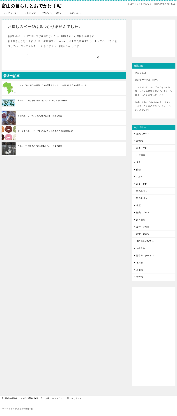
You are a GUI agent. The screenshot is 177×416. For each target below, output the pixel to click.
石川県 (139, 262)
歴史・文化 (141, 148)
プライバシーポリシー (52, 13)
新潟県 (139, 141)
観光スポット (142, 133)
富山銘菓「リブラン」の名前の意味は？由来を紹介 (40, 116)
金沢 (138, 162)
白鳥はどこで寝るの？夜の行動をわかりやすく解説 (40, 146)
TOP (21, 398)
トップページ (9, 13)
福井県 (139, 277)
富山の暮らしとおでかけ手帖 (32, 5)
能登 (138, 169)
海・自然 (140, 219)
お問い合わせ (76, 13)
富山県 (139, 269)
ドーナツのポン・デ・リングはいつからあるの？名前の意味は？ (46, 131)
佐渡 (138, 205)
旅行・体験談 (142, 227)
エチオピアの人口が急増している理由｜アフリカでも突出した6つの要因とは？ (52, 85)
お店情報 (140, 155)
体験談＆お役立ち (145, 241)
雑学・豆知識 (142, 234)
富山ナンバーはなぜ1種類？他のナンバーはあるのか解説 (42, 100)
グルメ (139, 176)
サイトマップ (28, 13)
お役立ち (140, 248)
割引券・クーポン (145, 255)
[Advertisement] (153, 38)
